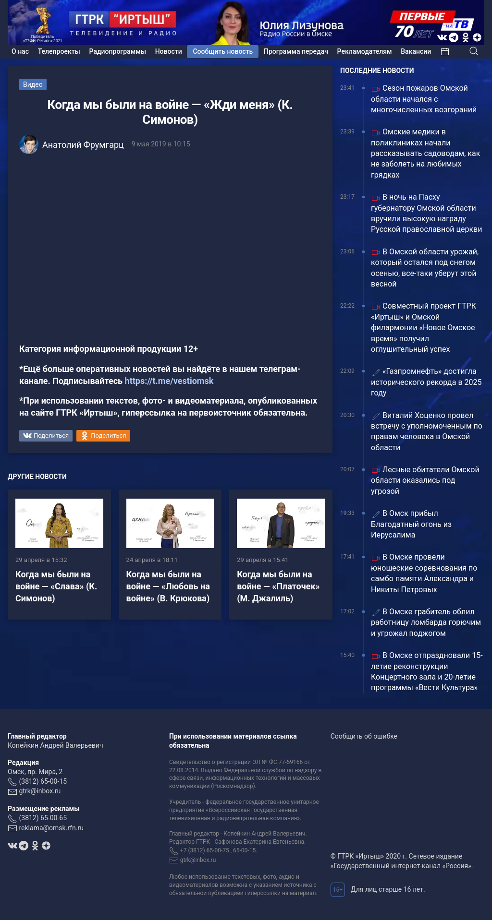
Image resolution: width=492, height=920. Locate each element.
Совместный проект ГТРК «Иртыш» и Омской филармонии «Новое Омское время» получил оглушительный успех (423, 327)
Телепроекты (59, 51)
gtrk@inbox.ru (40, 791)
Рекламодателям (364, 51)
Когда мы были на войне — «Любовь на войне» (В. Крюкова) (168, 586)
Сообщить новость (223, 51)
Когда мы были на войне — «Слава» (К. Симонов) (56, 586)
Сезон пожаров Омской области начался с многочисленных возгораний (424, 99)
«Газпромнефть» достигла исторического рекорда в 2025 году (426, 382)
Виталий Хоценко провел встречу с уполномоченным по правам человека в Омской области (426, 431)
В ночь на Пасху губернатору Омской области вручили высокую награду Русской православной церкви (426, 213)
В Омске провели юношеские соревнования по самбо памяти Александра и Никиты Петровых (424, 573)
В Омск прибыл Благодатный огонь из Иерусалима (411, 524)
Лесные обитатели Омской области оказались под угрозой (425, 480)
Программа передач (296, 51)
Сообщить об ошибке (364, 736)
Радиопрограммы (117, 51)
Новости (168, 51)
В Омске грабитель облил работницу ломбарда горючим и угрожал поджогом (426, 622)
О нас (20, 51)
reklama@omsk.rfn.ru (51, 828)
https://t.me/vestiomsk (169, 381)
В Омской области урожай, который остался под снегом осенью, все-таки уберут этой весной (425, 267)
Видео (33, 84)
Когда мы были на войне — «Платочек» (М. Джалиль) (278, 586)
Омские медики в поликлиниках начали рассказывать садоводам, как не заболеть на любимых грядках (425, 153)
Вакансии (416, 51)
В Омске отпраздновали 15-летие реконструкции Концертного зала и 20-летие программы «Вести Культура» (427, 671)
